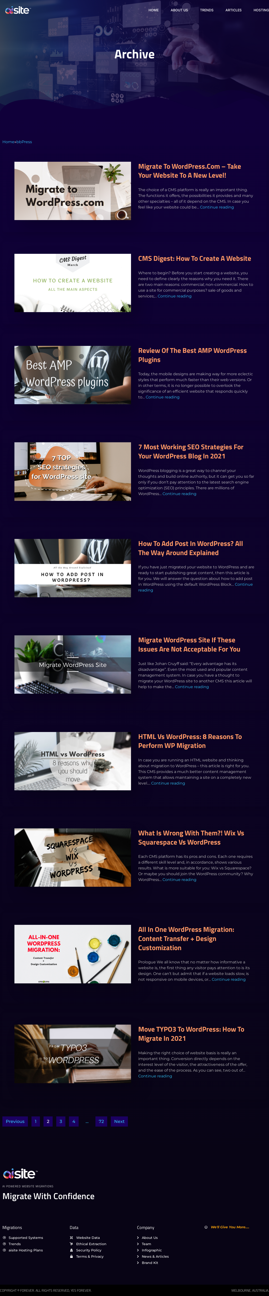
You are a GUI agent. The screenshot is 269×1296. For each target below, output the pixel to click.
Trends (206, 10)
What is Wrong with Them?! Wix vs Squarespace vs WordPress (191, 837)
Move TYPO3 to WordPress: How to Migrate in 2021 (191, 1033)
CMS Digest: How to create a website (194, 258)
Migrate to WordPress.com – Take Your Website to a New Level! (189, 171)
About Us (179, 10)
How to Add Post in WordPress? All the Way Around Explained (190, 548)
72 (101, 1121)
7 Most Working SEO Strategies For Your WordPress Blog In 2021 (191, 451)
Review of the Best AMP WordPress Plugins (192, 355)
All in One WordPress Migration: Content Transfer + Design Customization (186, 938)
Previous (15, 1121)
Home (154, 10)
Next (119, 1121)
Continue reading (217, 207)
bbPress (24, 142)
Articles (233, 10)
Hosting (261, 10)
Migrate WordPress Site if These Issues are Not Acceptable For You (189, 644)
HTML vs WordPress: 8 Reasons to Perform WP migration (190, 741)
